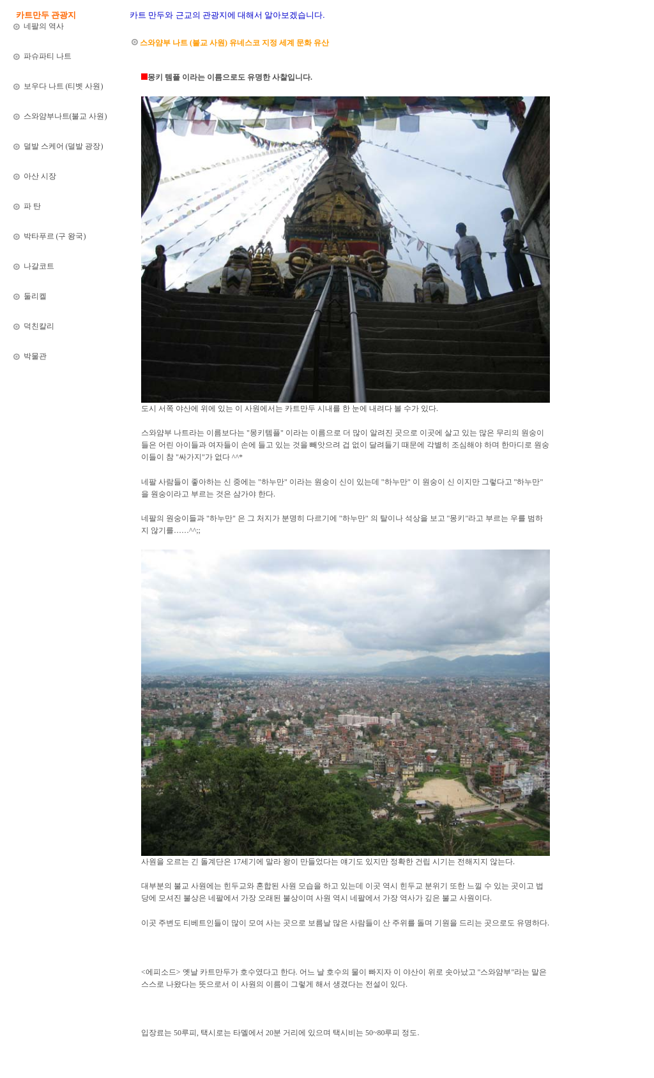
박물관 (34, 356)
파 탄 (31, 206)
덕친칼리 (38, 326)
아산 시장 (39, 176)
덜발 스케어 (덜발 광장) (62, 146)
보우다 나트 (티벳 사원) (62, 86)
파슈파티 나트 (47, 56)
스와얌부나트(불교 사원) (64, 116)
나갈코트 (38, 266)
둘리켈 (34, 296)
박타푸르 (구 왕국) (54, 236)
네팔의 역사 (44, 26)
